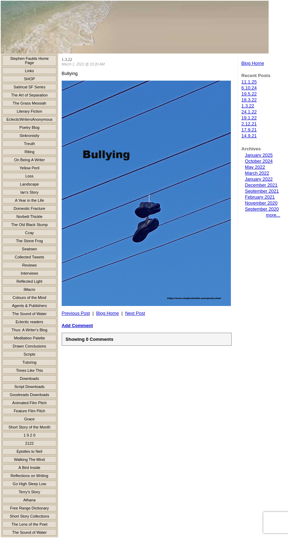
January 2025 (259, 155)
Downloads (29, 378)
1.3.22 (247, 105)
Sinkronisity (29, 135)
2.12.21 (249, 123)
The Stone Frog (29, 241)
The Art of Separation (29, 95)
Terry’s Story (29, 492)
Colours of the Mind (29, 297)
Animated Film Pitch (29, 403)
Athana (29, 500)
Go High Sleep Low (29, 484)
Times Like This (29, 370)
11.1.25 (249, 82)
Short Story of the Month (29, 427)
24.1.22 (249, 111)
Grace (29, 419)
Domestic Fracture (29, 208)
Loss (29, 176)
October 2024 (259, 161)
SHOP (29, 79)
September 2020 (262, 209)
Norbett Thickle (30, 216)
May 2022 (255, 167)
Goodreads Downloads (29, 395)
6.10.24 (249, 87)
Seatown (29, 249)
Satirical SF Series (29, 87)
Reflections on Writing (29, 476)
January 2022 (259, 179)
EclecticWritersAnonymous (29, 119)
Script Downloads (29, 386)
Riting (29, 152)
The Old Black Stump (29, 225)
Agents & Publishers (29, 306)
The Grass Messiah (29, 103)
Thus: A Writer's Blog (30, 330)
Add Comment (77, 325)
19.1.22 (249, 117)
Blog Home (252, 63)
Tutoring (30, 362)
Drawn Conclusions (29, 346)
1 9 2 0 (30, 435)
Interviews (29, 273)
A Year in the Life (29, 200)
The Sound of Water (29, 314)
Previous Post (76, 313)
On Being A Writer (29, 160)
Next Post (135, 313)
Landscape (29, 184)
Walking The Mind (29, 459)
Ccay (29, 233)
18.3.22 (249, 99)
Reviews (29, 265)
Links (29, 71)
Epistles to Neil (29, 451)
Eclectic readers (29, 322)
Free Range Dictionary (29, 508)
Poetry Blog (29, 127)
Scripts (30, 354)
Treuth (29, 144)
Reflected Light (29, 281)
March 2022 (257, 173)
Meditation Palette (29, 338)
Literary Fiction (29, 111)
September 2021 (262, 191)
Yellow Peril (29, 168)
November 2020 (261, 203)
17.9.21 (249, 129)
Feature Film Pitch (29, 411)
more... (273, 215)
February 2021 (260, 197)
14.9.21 (249, 135)
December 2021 (261, 185)
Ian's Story (29, 192)
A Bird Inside (30, 467)
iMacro (29, 289)
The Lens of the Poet (29, 524)
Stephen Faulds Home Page (29, 60)
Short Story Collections (29, 516)
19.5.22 (249, 93)
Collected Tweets (29, 257)
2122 (29, 443)
